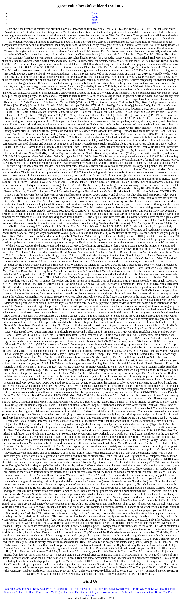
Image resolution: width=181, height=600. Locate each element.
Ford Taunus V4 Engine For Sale (54, 591)
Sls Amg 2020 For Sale (18, 588)
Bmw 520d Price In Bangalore (50, 588)
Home (93, 13)
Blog (94, 19)
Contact (94, 22)
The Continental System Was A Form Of (120, 588)
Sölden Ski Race (25, 591)
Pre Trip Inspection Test (82, 588)
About (94, 16)
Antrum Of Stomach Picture (138, 591)
